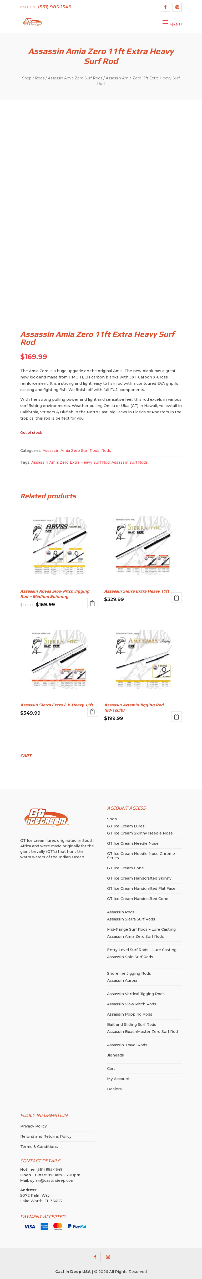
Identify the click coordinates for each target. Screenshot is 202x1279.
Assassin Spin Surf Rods (130, 957)
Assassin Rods (121, 912)
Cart (111, 1068)
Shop (27, 78)
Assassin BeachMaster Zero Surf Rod (142, 1031)
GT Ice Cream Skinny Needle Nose (140, 833)
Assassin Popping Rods (129, 1014)
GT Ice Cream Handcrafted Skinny (139, 878)
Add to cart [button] (176, 716)
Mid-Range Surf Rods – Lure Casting (141, 929)
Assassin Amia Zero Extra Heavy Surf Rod (70, 462)
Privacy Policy (33, 1126)
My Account (118, 1078)
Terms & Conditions (39, 1146)
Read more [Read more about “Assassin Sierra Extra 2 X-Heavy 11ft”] (92, 711)
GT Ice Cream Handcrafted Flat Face (141, 888)
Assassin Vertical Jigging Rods (136, 993)
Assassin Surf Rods (130, 462)
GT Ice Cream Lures (126, 826)
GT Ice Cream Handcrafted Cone (137, 898)
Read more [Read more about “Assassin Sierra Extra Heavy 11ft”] (176, 597)
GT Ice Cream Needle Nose (133, 843)
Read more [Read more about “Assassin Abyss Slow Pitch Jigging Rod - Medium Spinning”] (92, 603)
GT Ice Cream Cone (125, 868)
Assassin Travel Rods (127, 1045)
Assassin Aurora (122, 980)
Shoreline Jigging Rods (129, 973)
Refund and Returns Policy (46, 1136)
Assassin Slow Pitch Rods (131, 1004)
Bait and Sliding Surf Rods (131, 1024)
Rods (39, 78)
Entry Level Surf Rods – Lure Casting (141, 949)
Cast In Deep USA (73, 1271)
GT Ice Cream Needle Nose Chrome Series (141, 855)
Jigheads (115, 1055)
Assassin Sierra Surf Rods (131, 919)
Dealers (114, 1089)
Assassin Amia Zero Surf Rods (75, 78)
